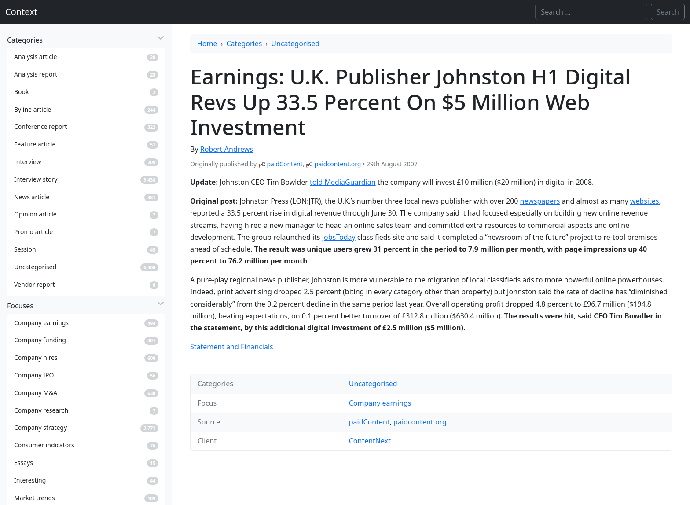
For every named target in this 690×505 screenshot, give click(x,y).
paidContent (284, 164)
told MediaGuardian (343, 182)
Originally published (219, 164)
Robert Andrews (226, 149)
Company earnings (380, 403)
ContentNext (370, 441)
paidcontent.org (338, 164)
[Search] (591, 12)
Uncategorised (295, 43)
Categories (244, 43)
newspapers (540, 201)
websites (644, 201)
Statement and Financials (231, 346)
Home (207, 43)
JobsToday (339, 237)
